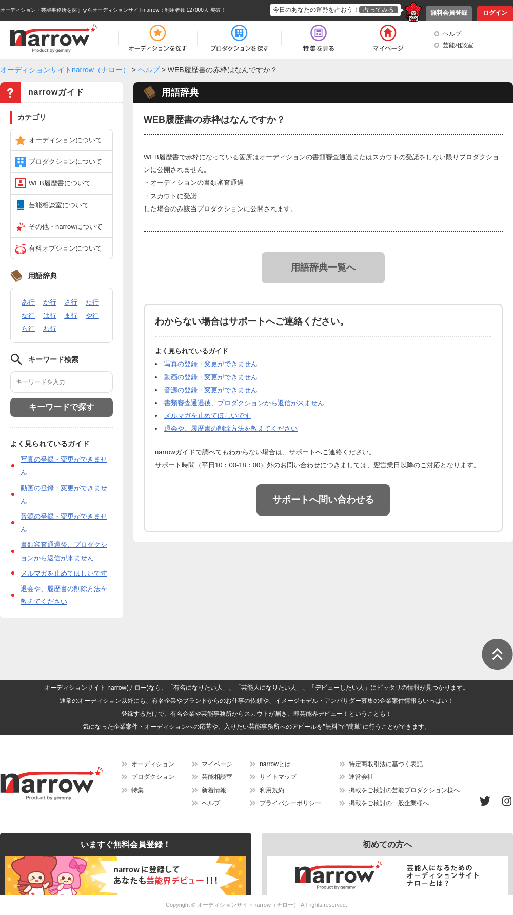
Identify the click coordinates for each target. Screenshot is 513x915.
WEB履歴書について (60, 183)
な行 (28, 315)
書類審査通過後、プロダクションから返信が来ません (244, 403)
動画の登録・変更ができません (211, 377)
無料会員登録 (448, 12)
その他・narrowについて (66, 227)
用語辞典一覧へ (323, 267)
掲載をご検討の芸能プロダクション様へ (404, 790)
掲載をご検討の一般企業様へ (389, 803)
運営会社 (361, 776)
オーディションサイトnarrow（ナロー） (248, 905)
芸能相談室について (59, 205)
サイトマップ (278, 776)
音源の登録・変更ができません (211, 390)
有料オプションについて (65, 248)
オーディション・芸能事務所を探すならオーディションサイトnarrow (80, 10)
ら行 (28, 328)
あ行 (28, 302)
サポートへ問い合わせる (323, 499)
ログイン (495, 12)
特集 (137, 790)
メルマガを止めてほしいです (64, 573)
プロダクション (152, 776)
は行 (49, 315)
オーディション (152, 764)
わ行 (49, 328)
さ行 (70, 302)
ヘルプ (452, 33)
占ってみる (378, 9)
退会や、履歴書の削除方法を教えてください (231, 428)
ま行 (70, 315)
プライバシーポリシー (290, 803)
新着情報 (214, 790)
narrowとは (275, 764)
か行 (49, 302)
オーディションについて (65, 140)
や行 (92, 315)
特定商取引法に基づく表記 (386, 764)
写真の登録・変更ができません (211, 364)
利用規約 (272, 790)
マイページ (217, 764)
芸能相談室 (458, 45)
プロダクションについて (65, 161)
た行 (92, 302)
